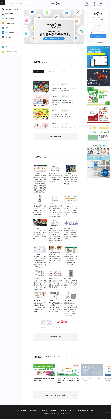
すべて (39, 71)
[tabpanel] (54, 26)
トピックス (64, 71)
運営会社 (44, 410)
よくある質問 (22, 410)
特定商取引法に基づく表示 (85, 410)
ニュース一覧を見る (55, 336)
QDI (6, 46)
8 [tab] (82, 45)
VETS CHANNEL (9, 14)
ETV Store (8, 28)
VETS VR (7, 42)
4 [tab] (74, 45)
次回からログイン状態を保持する (99, 32)
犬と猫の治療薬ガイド (10, 32)
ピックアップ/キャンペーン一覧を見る (55, 395)
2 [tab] (69, 45)
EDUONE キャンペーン (11, 51)
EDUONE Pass (55, 3)
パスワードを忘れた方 (98, 42)
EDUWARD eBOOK (10, 23)
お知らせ (51, 71)
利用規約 (53, 410)
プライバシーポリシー (67, 410)
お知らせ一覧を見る (55, 136)
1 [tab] (67, 45)
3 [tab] (71, 45)
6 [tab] (78, 45)
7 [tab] (80, 45)
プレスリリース (38, 77)
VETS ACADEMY (9, 18)
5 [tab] (76, 45)
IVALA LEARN (8, 37)
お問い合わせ (34, 410)
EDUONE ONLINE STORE (11, 9)
